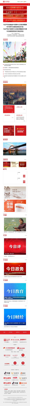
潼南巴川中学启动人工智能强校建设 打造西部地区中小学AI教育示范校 (14, 302)
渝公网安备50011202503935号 (10, 399)
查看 (24, 109)
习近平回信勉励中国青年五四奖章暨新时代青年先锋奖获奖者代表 (15, 26)
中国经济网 (6, 392)
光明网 (10, 392)
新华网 (5, 390)
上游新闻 (9, 393)
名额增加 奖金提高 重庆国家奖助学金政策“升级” (13, 276)
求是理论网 (22, 392)
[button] (25, 149)
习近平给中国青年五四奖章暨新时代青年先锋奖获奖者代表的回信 (15, 30)
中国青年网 (23, 390)
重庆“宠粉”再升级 (7, 69)
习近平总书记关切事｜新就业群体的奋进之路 (15, 36)
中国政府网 (14, 392)
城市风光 (14, 154)
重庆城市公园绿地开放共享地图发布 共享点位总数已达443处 (15, 76)
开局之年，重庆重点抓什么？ (9, 256)
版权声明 (24, 332)
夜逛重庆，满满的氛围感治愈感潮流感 (11, 67)
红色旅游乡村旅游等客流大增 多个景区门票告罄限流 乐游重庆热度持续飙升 (15, 65)
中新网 (14, 390)
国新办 (18, 392)
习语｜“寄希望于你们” (16, 33)
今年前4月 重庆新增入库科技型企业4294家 (12, 73)
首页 (4, 332)
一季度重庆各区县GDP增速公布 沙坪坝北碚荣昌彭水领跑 (15, 71)
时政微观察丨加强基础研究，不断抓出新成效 (15, 34)
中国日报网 (18, 390)
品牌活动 (17, 332)
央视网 (11, 390)
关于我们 (10, 332)
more (25, 39)
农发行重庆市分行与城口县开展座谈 (10, 326)
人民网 (8, 390)
